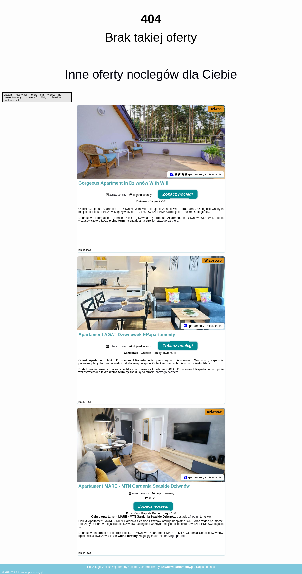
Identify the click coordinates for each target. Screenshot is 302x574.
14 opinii (193, 516)
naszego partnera (166, 220)
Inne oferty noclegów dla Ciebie (151, 74)
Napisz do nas (205, 567)
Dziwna (216, 109)
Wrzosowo (213, 260)
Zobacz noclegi (178, 194)
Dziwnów (214, 412)
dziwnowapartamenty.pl (30, 572)
